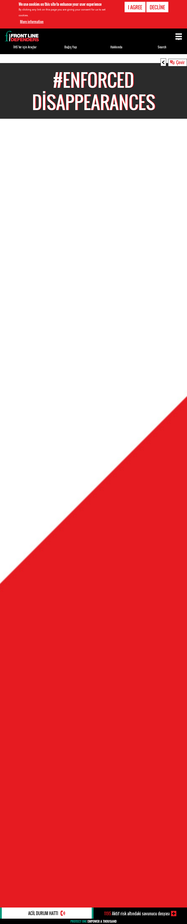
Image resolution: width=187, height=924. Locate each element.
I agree (135, 6)
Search (162, 47)
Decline (157, 6)
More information (32, 21)
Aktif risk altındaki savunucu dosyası (137, 913)
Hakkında (116, 47)
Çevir (180, 62)
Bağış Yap (70, 47)
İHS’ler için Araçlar (25, 47)
